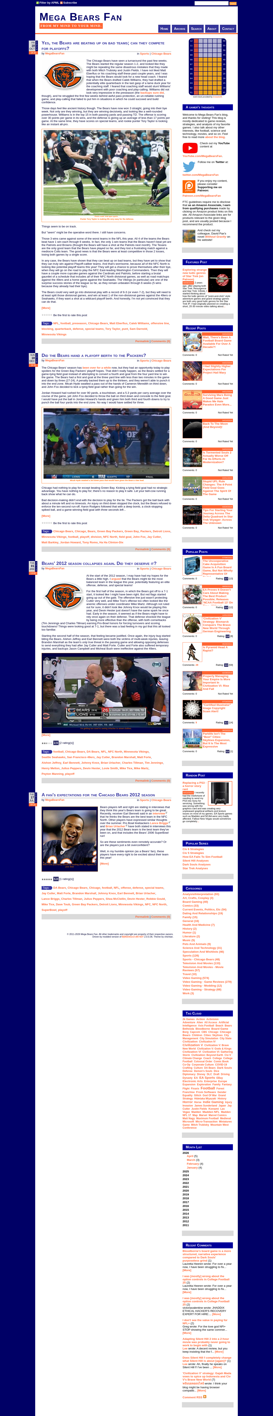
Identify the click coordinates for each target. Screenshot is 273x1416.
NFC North (110, 536)
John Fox (139, 536)
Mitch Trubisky (200, 1124)
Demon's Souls (203, 1071)
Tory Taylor (113, 328)
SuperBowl (49, 910)
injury (228, 1102)
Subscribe (70, 2)
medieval (225, 1118)
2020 (186, 1190)
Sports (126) (191, 955)
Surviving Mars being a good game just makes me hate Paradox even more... (217, 399)
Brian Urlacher (111, 762)
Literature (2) (191, 936)
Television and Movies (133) (201, 963)
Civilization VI (192, 1051)
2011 (186, 1225)
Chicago (80, 531)
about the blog (215, 137)
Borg (186, 1032)
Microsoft (188, 1121)
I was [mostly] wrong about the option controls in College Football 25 (206, 1279)
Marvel (203, 1115)
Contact (228, 29)
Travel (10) (190, 974)
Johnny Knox (90, 762)
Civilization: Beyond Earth (207, 1055)
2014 (186, 1213)
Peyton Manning (53, 773)
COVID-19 (221, 1064)
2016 (186, 1206)
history (222, 1098)
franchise (189, 1092)
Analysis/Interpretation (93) (201, 894)
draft (216, 1074)
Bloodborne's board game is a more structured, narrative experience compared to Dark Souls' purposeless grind (207, 1255)
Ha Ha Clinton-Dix (111, 542)
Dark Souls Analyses (197, 864)
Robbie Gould (155, 898)
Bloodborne (203, 1028)
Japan (222, 1105)
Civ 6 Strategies (193, 849)
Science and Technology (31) (202, 947)
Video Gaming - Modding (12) (202, 985)
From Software (206, 1092)
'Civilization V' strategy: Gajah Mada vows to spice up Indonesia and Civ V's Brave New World (207, 1376)
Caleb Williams (139, 323)
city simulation (209, 1038)
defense (78, 328)
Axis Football (206, 1025)
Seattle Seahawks (53, 757)
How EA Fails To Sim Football (202, 856)
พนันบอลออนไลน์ (193, 1383)
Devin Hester (91, 768)
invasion (188, 1105)
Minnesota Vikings (54, 334)
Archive (179, 29)
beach (219, 1025)
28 (197, 665)
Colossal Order (203, 1061)
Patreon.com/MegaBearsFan (202, 195)
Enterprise (210, 1081)
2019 (186, 1194)
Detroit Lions (161, 531)
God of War (210, 1095)
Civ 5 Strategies (193, 853)
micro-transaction (207, 1121)
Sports (144, 53)
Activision (212, 1019)
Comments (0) (160, 341)
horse (197, 1102)
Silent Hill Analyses (196, 860)
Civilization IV (207, 1041)
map (195, 1115)
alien (200, 1022)
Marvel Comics (218, 1115)
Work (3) (188, 993)
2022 (186, 1183)
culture (198, 1067)
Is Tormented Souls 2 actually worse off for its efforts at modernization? (217, 457)
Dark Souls (224, 1067)
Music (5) (189, 940)
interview (159, 813)
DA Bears (93, 751)
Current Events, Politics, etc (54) (205, 909)
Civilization (190, 1041)
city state (225, 1038)
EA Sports (207, 1077)
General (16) (191, 921)
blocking (47, 328)
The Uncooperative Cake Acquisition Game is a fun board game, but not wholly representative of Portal (218, 569)
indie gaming (213, 1102)
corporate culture (203, 1064)
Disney (201, 1074)
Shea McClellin (116, 898)
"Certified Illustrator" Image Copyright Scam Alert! (217, 708)
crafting (187, 1067)
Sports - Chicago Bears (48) (201, 959)
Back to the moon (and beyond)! (215, 425)
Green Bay (132, 531)
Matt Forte (144, 757)
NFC (148, 904)
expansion (189, 1084)
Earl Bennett (71, 762)
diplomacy (189, 1074)
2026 (208, 1160)
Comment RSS (194, 1397)
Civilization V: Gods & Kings (214, 1048)
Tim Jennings (154, 762)
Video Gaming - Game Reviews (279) (207, 981)
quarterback (63, 328)
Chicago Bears (161, 53)
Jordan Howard (70, 542)
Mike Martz (141, 768)
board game (219, 1028)
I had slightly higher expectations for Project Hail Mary (217, 369)
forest (220, 1088)
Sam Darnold (138, 328)
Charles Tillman (132, 762)
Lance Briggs (159, 823)
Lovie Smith (110, 768)
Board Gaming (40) (195, 901)
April (190, 1156)
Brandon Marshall (124, 757)
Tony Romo (90, 542)
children (197, 1035)
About (211, 29)
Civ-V (228, 1055)
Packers (145, 531)
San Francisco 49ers (81, 757)
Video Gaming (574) (196, 978)
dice (216, 1071)
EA (196, 1077)
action (200, 1019)
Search (196, 29)
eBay (219, 1077)
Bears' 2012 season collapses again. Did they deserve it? (99, 563)
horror (188, 1102)
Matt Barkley (50, 542)
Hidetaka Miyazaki (205, 1098)
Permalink (142, 341)
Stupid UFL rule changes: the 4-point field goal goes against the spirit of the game (217, 488)
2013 (186, 1217)
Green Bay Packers (110, 531)
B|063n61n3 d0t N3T (133, 936)
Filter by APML (49, 2)
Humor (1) (189, 932)
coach (207, 1058)
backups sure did (152, 92)
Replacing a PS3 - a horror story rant (194, 786)
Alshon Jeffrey (51, 762)
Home (164, 29)
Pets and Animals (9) (197, 944)
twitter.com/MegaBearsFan (201, 174)
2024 (186, 1175)
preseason (79, 323)
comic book (221, 1061)
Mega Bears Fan (80, 17)
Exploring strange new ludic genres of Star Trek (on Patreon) (195, 274)
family (216, 1084)
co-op (186, 1064)
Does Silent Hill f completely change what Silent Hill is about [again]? (207, 1359)
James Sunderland (205, 1105)
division (96, 536)
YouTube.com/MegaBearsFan (202, 156)
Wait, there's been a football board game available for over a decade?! (217, 342)
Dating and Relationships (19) (203, 913)
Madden (196, 1112)
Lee (185, 1348)
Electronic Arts (193, 1081)
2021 (186, 1186)
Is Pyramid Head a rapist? (215, 649)
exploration (204, 1084)
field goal (125, 536)
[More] (46, 308)
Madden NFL (210, 1112)
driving (225, 1074)
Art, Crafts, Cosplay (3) (198, 898)
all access (210, 1022)
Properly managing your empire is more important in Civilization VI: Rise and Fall (216, 683)
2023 (186, 1179)
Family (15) (190, 917)
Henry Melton (51, 768)
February (193, 1163)
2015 (186, 1209)
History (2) (190, 928)
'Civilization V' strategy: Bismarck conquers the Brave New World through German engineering (217, 625)
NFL (56, 323)
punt (125, 328)
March (191, 1160)
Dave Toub (63, 904)
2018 (186, 1198)
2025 (186, 1171)
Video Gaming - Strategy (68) (202, 989)
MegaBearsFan (54, 53)
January (192, 1167)
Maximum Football (207, 1118)
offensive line (160, 323)
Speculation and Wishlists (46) (203, 951)
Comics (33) (191, 905)
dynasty (188, 1077)
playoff (84, 536)
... (224, 306)
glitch (197, 1095)
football (65, 323)
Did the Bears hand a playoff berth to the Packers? (94, 355)
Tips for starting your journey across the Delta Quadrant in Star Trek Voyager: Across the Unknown (218, 517)
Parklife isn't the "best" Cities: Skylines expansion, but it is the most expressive (216, 740)
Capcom (195, 1032)
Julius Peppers (71, 768)
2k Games (189, 1019)
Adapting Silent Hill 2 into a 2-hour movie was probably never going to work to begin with (206, 1342)
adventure (189, 1022)
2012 (186, 1221)
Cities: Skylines (213, 1035)
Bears (92, 531)
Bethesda (188, 1028)
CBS (204, 1032)
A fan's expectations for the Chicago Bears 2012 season (98, 794)
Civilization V (193, 1045)
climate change (192, 1058)
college (217, 1058)
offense (126, 887)
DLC (209, 1074)
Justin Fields (199, 1108)
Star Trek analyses (195, 868)
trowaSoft (217, 97)
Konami (213, 1108)
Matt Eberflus (119, 323)
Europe (222, 1081)
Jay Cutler (154, 536)
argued (116, 578)
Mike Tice (126, 768)
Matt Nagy (189, 1118)
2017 (186, 1202)
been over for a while (97, 367)
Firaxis (195, 1088)
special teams (94, 328)
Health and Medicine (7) (199, 924)
